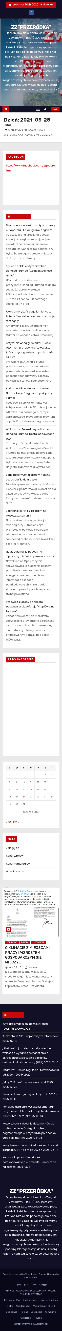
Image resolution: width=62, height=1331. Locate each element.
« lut (8, 822)
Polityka (24, 942)
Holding (24, 1311)
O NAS (51, 1306)
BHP (26, 1284)
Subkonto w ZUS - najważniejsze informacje (30, 1036)
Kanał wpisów (14, 856)
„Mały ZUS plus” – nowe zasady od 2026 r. (28, 1082)
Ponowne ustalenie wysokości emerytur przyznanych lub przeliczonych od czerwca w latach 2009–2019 (30, 1111)
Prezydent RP (38, 942)
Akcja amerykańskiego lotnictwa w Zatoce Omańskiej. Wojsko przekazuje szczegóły (30, 316)
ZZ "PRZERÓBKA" (31, 27)
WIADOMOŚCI (20, 216)
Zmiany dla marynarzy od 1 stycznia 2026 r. (30, 1094)
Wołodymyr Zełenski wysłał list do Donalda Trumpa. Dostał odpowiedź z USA (30, 434)
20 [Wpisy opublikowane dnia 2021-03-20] (45, 789)
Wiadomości (23, 1306)
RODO (10, 1306)
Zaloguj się (12, 848)
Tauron (38, 1317)
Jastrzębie (36, 1311)
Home (7, 124)
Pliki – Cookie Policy (26, 1300)
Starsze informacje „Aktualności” (31, 1323)
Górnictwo (12, 942)
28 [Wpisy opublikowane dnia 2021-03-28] (52, 796)
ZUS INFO (14, 1015)
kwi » (16, 822)
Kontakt (43, 1284)
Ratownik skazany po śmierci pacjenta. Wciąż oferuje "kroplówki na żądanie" (30, 606)
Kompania (50, 1311)
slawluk (31, 967)
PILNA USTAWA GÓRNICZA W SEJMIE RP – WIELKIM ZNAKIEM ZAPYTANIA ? (31, 1292)
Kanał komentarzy (18, 864)
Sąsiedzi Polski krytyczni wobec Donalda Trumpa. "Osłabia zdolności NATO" (29, 270)
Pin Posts (9, 1300)
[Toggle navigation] (38, 109)
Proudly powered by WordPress (20, 1274)
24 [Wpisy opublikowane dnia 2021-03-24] (24, 796)
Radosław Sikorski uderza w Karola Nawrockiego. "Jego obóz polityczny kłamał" (29, 393)
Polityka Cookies (49, 1300)
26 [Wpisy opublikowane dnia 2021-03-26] (38, 796)
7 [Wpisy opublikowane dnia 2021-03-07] (52, 774)
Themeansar (31, 1277)
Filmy (33, 1284)
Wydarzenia (39, 1306)
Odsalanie (26, 1317)
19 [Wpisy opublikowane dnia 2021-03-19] (38, 789)
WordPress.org (15, 871)
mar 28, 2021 (16, 967)
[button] (46, 109)
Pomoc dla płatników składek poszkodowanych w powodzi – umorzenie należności (29, 1162)
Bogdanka (11, 1311)
